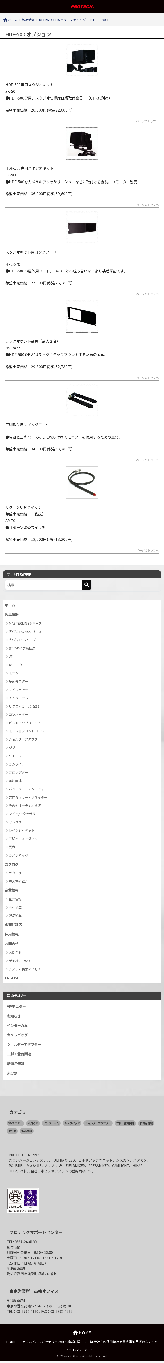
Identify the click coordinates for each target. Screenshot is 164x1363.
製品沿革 (15, 916)
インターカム (18, 698)
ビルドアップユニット (25, 723)
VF (11, 657)
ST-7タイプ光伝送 (22, 648)
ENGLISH (12, 979)
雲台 (12, 847)
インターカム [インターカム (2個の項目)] (51, 1125)
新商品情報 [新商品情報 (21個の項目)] (146, 1125)
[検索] (86, 585)
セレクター (17, 822)
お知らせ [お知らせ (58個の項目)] (33, 1125)
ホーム (10, 605)
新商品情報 (16, 1065)
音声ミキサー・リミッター (28, 797)
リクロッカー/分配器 (24, 706)
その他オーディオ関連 (25, 806)
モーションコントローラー (28, 731)
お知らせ (14, 1017)
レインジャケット (21, 831)
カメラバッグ (18, 855)
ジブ (12, 748)
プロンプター (18, 773)
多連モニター (18, 682)
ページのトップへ (147, 121)
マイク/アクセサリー (24, 814)
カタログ (12, 864)
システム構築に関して (25, 970)
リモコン (15, 756)
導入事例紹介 (18, 882)
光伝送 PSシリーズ (22, 640)
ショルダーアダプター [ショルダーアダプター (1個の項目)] (98, 1125)
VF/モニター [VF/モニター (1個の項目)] (15, 1125)
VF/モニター (17, 1007)
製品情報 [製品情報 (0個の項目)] (26, 1133)
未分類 (12, 1075)
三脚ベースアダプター (25, 839)
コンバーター (18, 715)
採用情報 (12, 935)
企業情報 (12, 890)
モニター (15, 673)
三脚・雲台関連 (19, 1056)
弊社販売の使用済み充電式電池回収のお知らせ (124, 1344)
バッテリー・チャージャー (28, 789)
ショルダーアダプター (25, 740)
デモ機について (20, 962)
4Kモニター (17, 665)
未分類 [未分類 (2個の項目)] (12, 1133)
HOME (82, 1335)
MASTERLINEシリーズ (25, 624)
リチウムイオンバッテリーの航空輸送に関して (53, 1344)
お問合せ (12, 944)
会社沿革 (15, 908)
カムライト (17, 764)
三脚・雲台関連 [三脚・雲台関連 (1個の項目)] (125, 1125)
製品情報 (12, 615)
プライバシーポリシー (81, 1352)
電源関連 (15, 781)
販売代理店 (14, 925)
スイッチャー (18, 690)
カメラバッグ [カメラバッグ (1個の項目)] (72, 1125)
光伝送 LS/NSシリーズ (25, 632)
